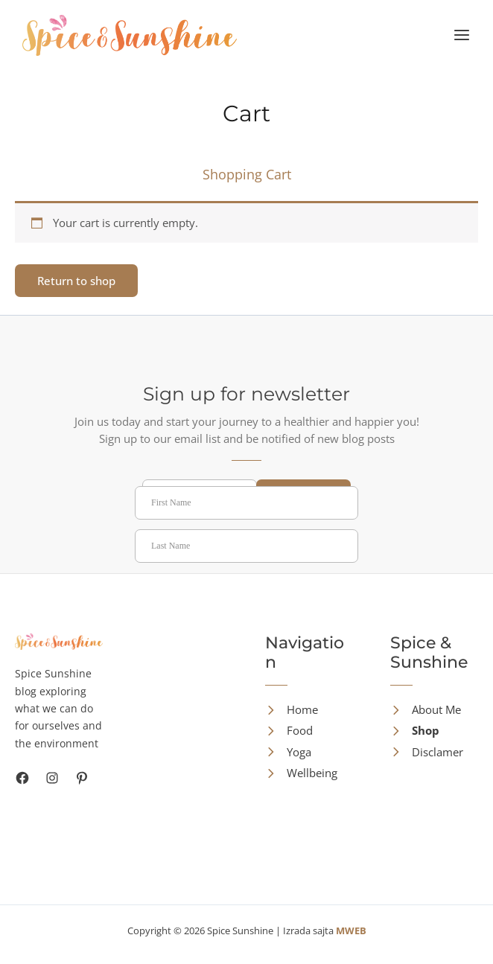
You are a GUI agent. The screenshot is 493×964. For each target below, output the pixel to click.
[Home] (291, 709)
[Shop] (414, 730)
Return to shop (76, 280)
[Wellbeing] (301, 773)
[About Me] (425, 709)
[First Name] (246, 503)
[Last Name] (246, 546)
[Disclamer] (426, 752)
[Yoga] (288, 752)
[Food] (289, 730)
